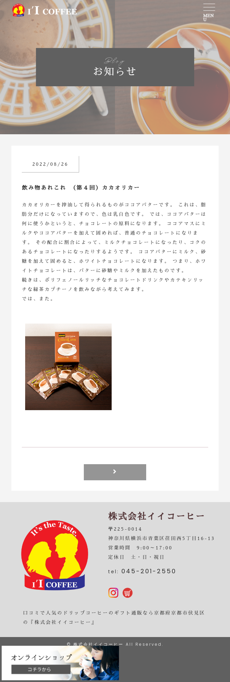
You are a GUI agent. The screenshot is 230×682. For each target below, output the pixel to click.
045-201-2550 (148, 571)
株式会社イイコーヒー (98, 644)
